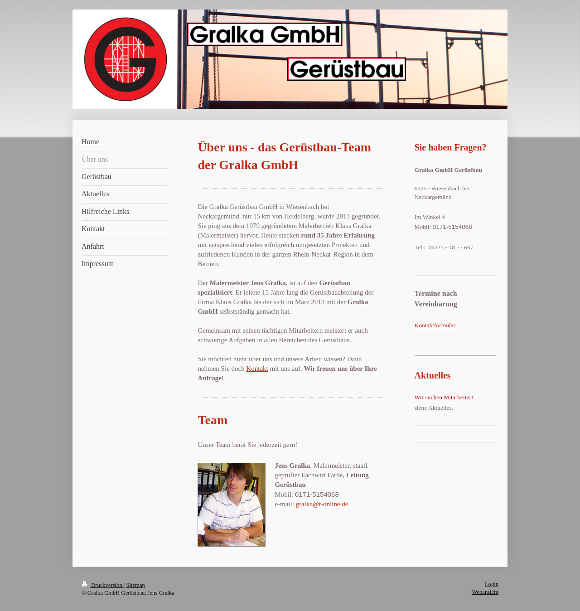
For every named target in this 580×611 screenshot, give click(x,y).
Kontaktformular (435, 325)
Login (491, 584)
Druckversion (103, 585)
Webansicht (485, 592)
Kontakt (257, 368)
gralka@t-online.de (322, 504)
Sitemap (135, 585)
